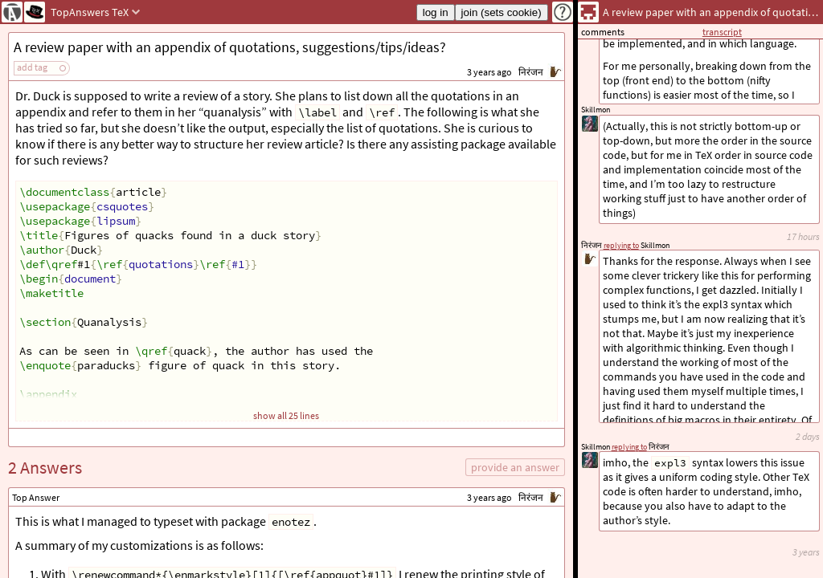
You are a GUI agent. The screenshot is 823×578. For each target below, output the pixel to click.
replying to (629, 447)
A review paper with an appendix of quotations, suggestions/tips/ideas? (230, 47)
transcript (722, 32)
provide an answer (515, 467)
